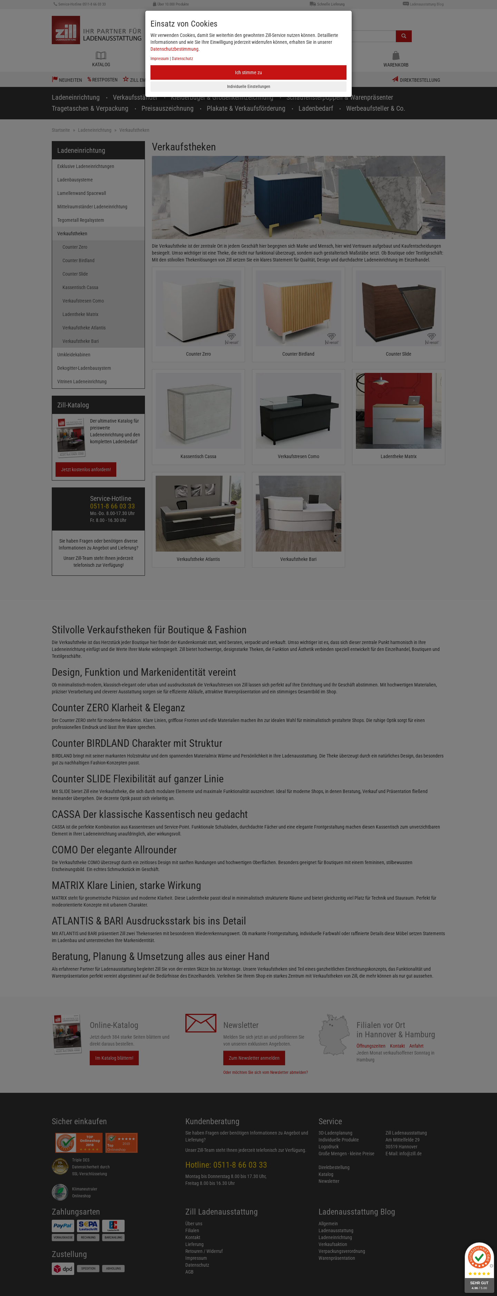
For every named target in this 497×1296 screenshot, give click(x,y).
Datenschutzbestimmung (174, 49)
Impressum (159, 58)
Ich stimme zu (248, 72)
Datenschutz (182, 58)
